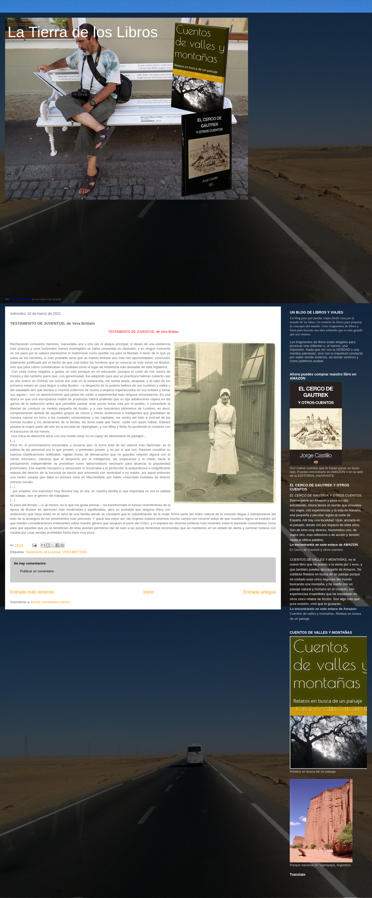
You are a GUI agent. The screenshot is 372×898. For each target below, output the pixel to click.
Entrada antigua (259, 592)
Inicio (148, 592)
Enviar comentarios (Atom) (50, 602)
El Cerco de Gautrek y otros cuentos (316, 550)
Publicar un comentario (37, 571)
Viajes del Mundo (20, 299)
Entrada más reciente (32, 592)
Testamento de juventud (43, 552)
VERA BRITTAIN (74, 552)
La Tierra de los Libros (83, 31)
